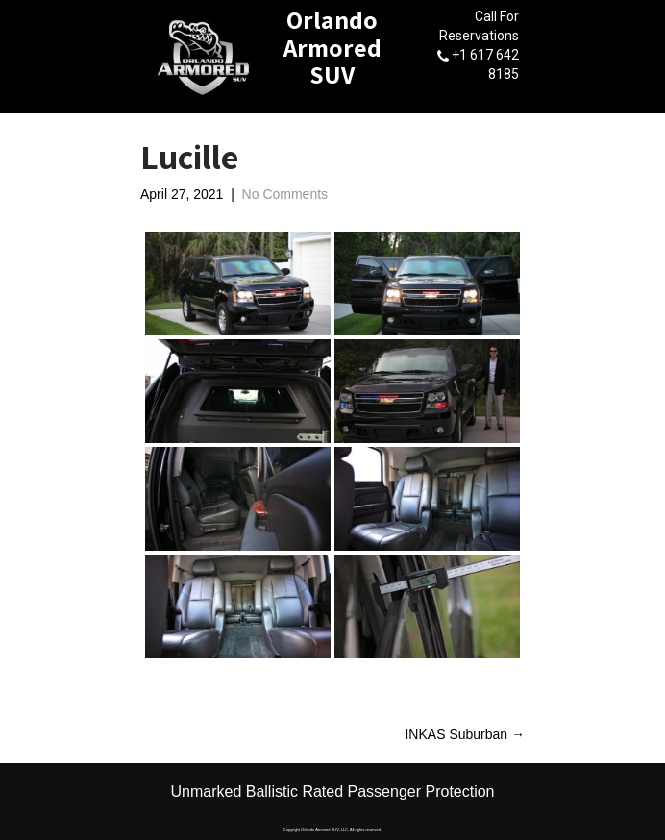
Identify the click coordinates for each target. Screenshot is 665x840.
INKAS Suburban (465, 734)
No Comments (285, 194)
